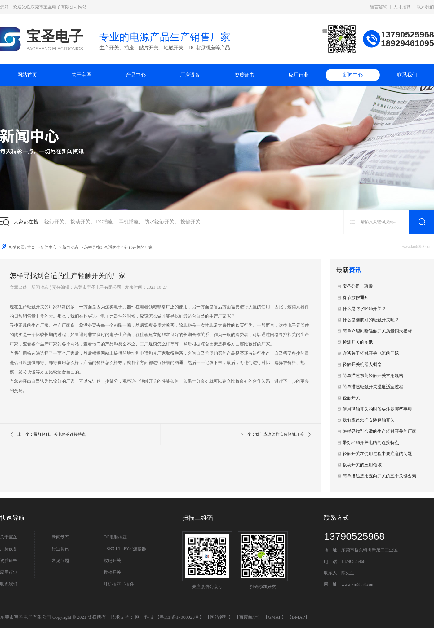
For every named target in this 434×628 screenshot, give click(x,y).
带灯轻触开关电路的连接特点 (371, 442)
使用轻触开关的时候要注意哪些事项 (377, 409)
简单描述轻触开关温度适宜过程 (373, 386)
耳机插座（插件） (121, 584)
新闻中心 (353, 74)
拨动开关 (80, 221)
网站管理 (219, 617)
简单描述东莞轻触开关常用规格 (373, 375)
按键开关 (190, 221)
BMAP (298, 617)
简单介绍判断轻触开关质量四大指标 (377, 331)
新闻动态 (70, 247)
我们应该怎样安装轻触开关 (369, 420)
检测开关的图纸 (358, 342)
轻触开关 (54, 221)
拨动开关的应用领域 (362, 465)
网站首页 (27, 74)
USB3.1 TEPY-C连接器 (125, 549)
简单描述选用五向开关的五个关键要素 (379, 476)
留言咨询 (379, 7)
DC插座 (104, 221)
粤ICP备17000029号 (179, 617)
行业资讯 (60, 549)
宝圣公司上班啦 (358, 286)
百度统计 (248, 617)
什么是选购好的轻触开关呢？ (371, 320)
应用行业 (298, 74)
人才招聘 (402, 7)
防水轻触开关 (159, 221)
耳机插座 (129, 221)
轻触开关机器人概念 (362, 364)
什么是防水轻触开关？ (364, 308)
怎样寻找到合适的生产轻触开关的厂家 (379, 431)
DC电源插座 (115, 537)
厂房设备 (190, 74)
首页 (31, 247)
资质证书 (244, 74)
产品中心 (136, 74)
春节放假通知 (356, 297)
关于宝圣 (81, 74)
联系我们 (425, 7)
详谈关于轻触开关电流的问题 (371, 353)
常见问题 (60, 560)
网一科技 (144, 617)
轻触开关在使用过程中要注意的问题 (377, 453)
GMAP (274, 617)
